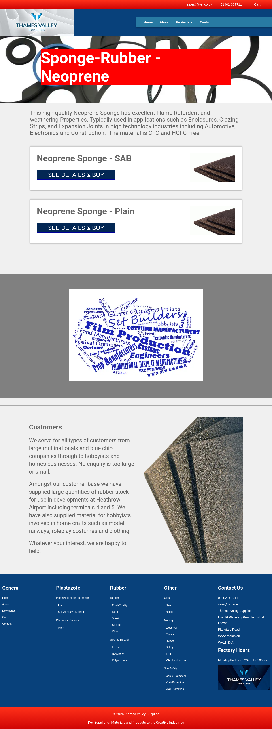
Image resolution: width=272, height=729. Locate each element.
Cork (167, 597)
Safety (170, 647)
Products (184, 22)
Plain (61, 605)
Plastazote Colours (67, 620)
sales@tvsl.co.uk (199, 4)
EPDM (116, 647)
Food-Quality (119, 605)
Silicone (116, 624)
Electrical (171, 627)
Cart (4, 617)
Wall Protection (175, 689)
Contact (206, 22)
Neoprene (118, 653)
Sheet (115, 618)
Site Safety (170, 668)
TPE (168, 653)
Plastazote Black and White (72, 597)
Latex (115, 611)
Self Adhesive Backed (71, 611)
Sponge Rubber (119, 639)
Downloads (8, 610)
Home (148, 22)
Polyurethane (120, 660)
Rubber (114, 597)
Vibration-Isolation (176, 660)
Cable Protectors (176, 676)
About (164, 22)
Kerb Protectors (175, 682)
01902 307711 (231, 4)
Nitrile (169, 611)
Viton (115, 631)
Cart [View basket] (257, 4)
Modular (171, 634)
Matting (168, 620)
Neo (168, 605)
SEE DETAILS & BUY (76, 175)
